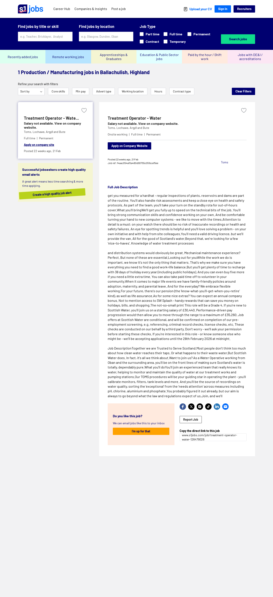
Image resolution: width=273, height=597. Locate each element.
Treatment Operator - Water (134, 118)
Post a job (118, 9)
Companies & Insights (90, 9)
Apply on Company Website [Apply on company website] (129, 146)
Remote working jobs (68, 57)
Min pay (81, 91)
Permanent (198, 34)
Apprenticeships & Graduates (114, 57)
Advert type (103, 91)
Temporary (175, 41)
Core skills (58, 91)
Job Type (147, 26)
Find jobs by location (96, 26)
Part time (150, 34)
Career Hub (61, 9)
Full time (173, 34)
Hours (158, 91)
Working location (133, 91)
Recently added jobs (23, 57)
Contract (149, 41)
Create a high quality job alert (58, 194)
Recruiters (244, 9)
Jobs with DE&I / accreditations (250, 57)
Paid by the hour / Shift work (205, 57)
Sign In (222, 9)
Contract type (182, 91)
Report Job (190, 419)
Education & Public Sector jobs (159, 57)
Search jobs (238, 39)
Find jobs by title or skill (38, 26)
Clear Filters (243, 91)
